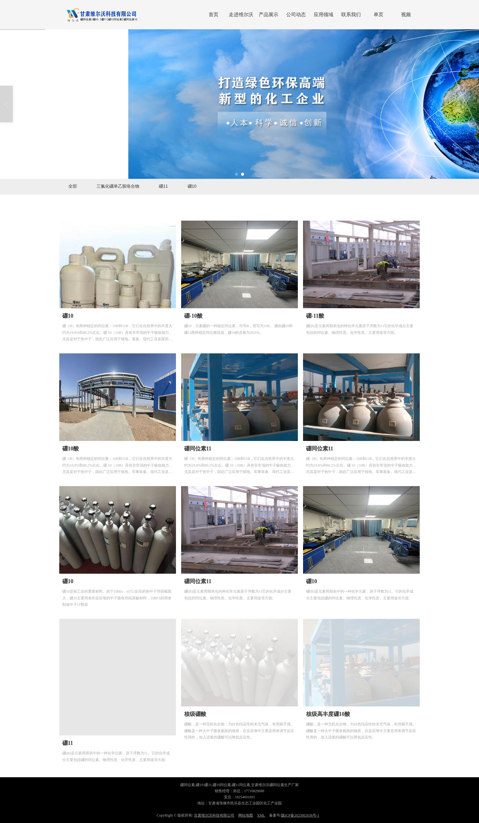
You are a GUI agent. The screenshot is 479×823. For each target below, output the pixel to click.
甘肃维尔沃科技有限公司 (214, 815)
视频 (406, 14)
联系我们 (351, 14)
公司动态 (296, 14)
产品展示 (268, 14)
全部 (72, 186)
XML (261, 815)
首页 (213, 14)
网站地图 (245, 815)
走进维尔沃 (241, 14)
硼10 (192, 186)
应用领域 (323, 14)
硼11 (163, 186)
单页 (378, 14)
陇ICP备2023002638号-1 (300, 815)
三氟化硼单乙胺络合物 (118, 186)
